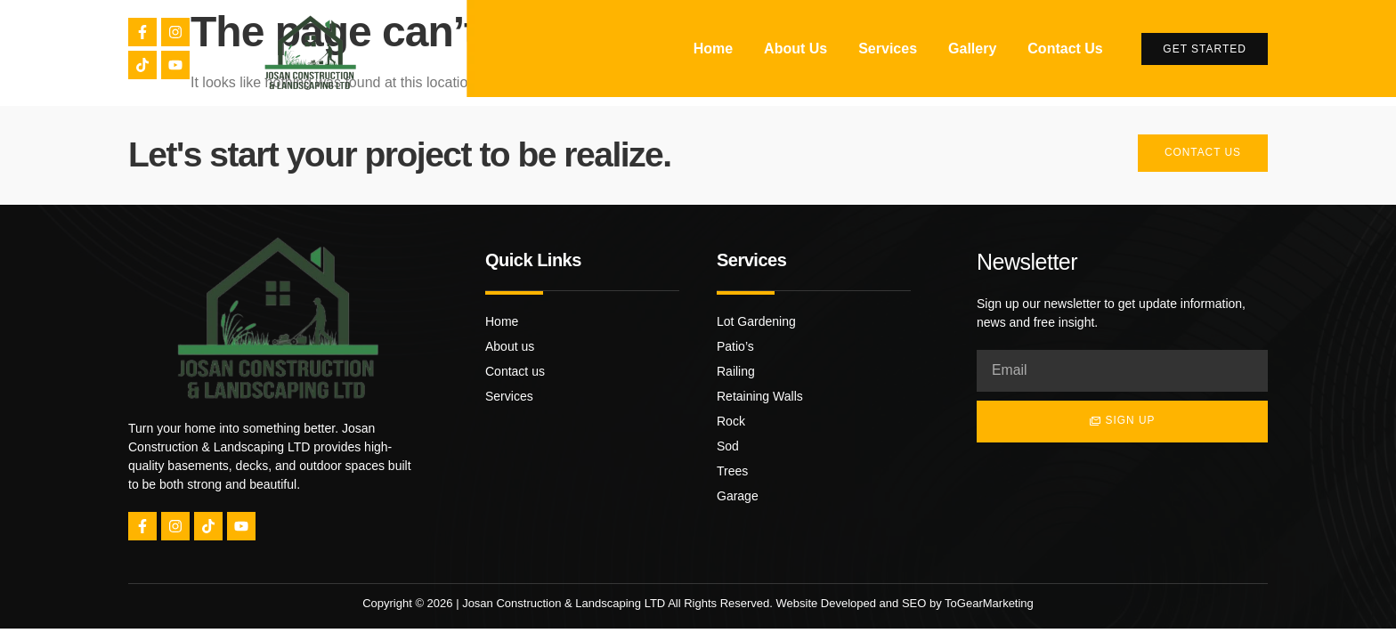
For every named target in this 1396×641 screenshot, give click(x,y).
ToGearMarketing (989, 603)
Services (887, 48)
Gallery (972, 48)
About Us (795, 48)
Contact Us (1064, 48)
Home (713, 48)
